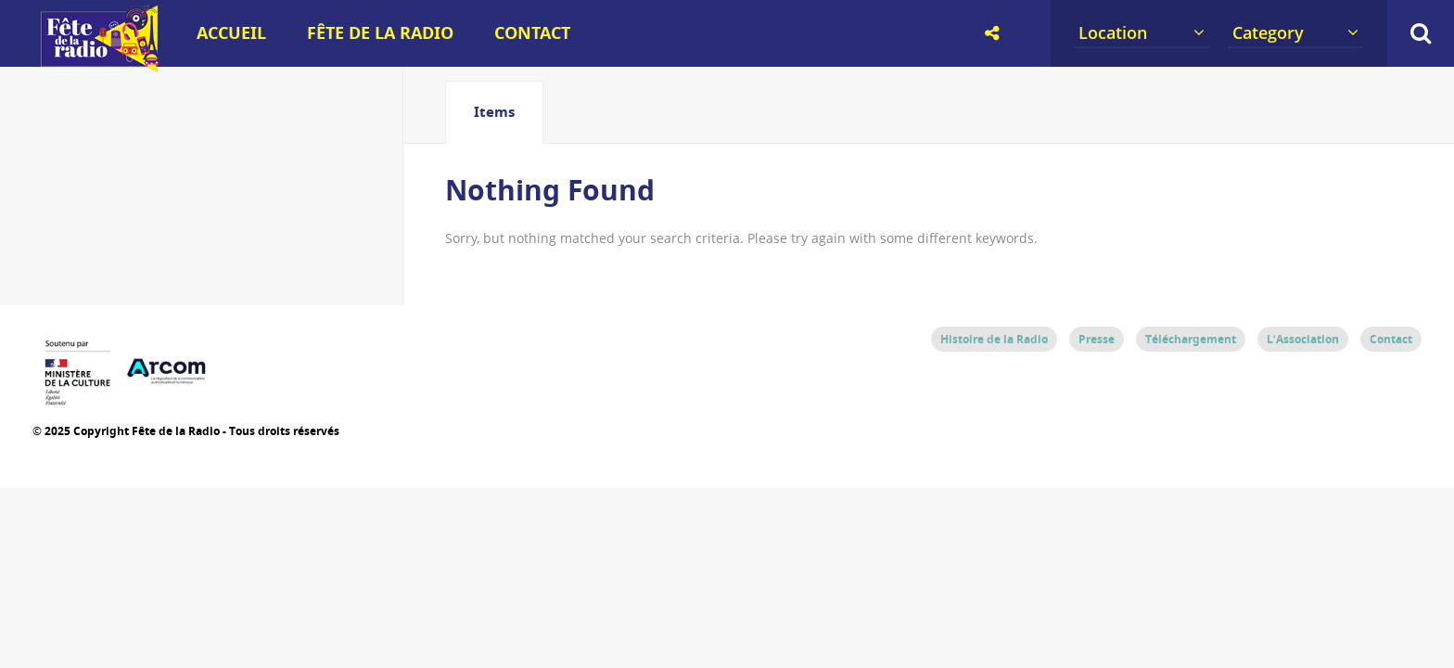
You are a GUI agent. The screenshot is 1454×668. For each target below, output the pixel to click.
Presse (1096, 339)
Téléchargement (1190, 339)
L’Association (1303, 339)
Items (494, 112)
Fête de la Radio (380, 33)
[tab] (494, 112)
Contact (532, 33)
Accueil (231, 33)
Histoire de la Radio (994, 339)
